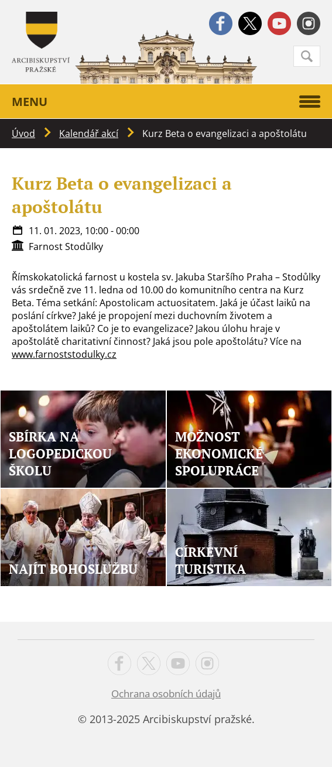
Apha (41, 42)
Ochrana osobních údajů (166, 693)
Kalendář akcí (88, 133)
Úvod (23, 133)
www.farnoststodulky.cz (64, 354)
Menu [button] (166, 101)
